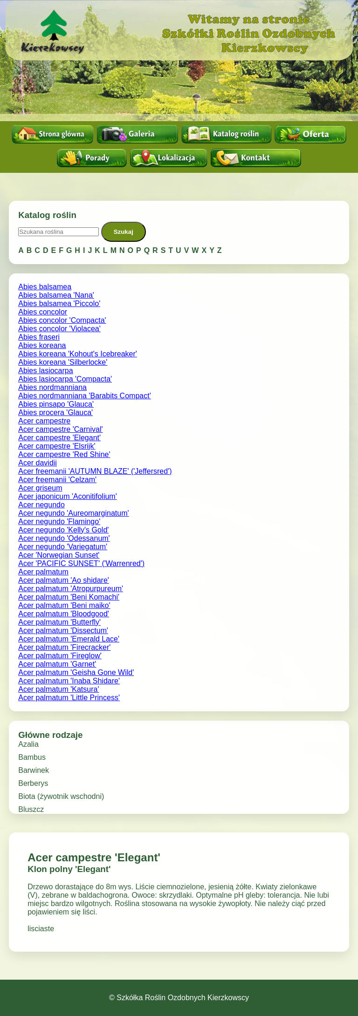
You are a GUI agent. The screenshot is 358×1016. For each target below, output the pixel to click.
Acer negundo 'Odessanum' (64, 538)
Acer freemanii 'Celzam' (57, 480)
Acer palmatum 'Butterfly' (59, 622)
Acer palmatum (43, 572)
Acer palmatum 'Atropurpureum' (70, 589)
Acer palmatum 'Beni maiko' (64, 605)
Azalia (28, 744)
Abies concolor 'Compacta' (62, 320)
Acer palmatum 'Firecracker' (64, 647)
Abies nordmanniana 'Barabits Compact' (84, 396)
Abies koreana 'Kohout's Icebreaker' (77, 354)
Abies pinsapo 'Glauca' (56, 404)
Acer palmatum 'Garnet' (57, 664)
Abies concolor (42, 312)
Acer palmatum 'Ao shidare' (63, 580)
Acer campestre (44, 421)
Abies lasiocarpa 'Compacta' (65, 379)
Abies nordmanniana (52, 387)
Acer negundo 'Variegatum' (62, 547)
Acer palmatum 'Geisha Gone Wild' (76, 672)
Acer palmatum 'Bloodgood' (63, 614)
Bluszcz (31, 809)
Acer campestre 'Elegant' (59, 438)
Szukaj (123, 231)
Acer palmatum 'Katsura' (58, 689)
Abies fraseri (39, 337)
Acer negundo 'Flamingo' (59, 521)
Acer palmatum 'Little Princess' (69, 698)
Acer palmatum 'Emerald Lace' (68, 639)
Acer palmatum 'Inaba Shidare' (69, 681)
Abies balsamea (44, 287)
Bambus (32, 757)
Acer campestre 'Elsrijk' (56, 446)
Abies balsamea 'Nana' (56, 295)
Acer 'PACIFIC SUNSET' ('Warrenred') (81, 563)
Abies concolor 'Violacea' (59, 329)
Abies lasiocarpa (45, 371)
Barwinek (33, 770)
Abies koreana (42, 345)
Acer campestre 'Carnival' (60, 429)
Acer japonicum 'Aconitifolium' (67, 496)
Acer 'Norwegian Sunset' (58, 555)
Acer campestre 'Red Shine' (64, 454)
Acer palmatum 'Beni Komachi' (68, 597)
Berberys (33, 783)
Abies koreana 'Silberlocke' (62, 362)
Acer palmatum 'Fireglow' (60, 656)
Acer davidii (37, 463)
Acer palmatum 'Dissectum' (63, 630)
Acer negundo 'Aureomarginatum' (73, 513)
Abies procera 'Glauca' (55, 412)
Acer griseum (40, 488)
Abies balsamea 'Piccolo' (59, 303)
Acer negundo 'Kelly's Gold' (63, 530)
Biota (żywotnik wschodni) (61, 796)
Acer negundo (41, 505)
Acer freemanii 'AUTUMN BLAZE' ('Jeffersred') (95, 471)
